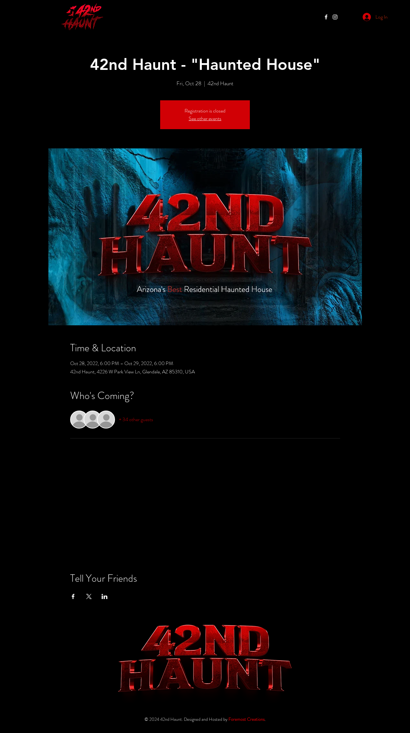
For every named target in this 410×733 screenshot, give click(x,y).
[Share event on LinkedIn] (105, 596)
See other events (205, 118)
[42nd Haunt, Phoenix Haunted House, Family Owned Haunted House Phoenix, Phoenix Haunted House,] (326, 17)
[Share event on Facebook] (73, 596)
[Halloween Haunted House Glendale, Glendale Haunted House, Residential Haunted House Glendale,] (335, 17)
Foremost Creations (246, 719)
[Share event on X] (89, 596)
